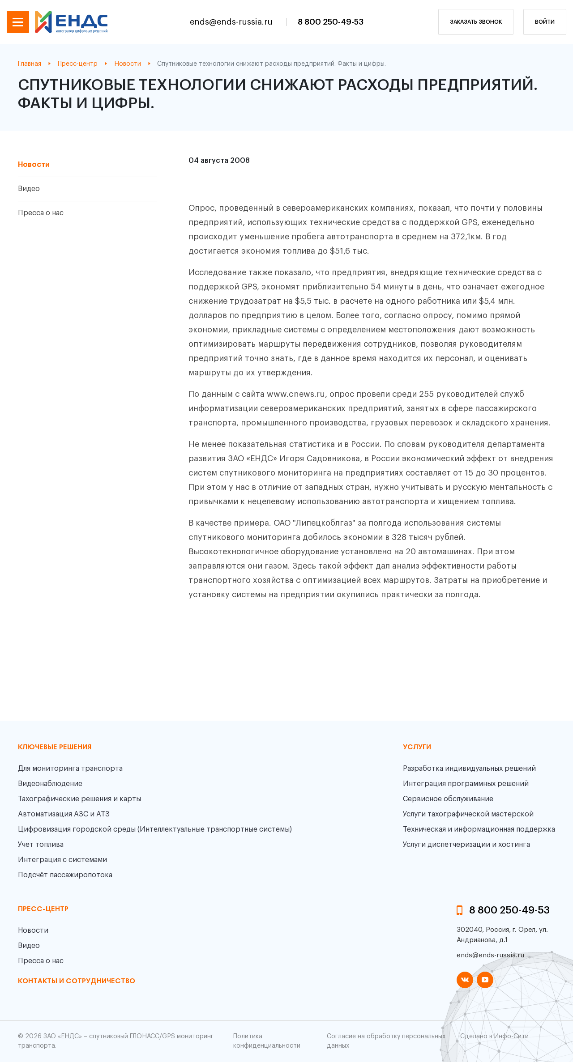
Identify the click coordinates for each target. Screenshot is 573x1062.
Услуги (417, 747)
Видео (29, 188)
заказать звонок (476, 22)
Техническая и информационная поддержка (479, 829)
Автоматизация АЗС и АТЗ (64, 814)
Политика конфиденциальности (266, 1041)
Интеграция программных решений (466, 783)
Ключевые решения (54, 747)
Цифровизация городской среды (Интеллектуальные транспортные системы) (155, 829)
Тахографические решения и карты (79, 799)
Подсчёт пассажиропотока (65, 875)
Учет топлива (41, 844)
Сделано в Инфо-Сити (494, 1036)
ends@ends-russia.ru (232, 22)
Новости (34, 164)
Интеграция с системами (62, 859)
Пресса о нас (41, 213)
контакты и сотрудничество (76, 981)
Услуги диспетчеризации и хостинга (466, 844)
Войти (545, 22)
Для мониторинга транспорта (70, 768)
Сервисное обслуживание (448, 799)
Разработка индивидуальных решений (469, 768)
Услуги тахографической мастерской (468, 814)
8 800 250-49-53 (330, 22)
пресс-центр (43, 909)
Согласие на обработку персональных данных (386, 1041)
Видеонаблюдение (50, 783)
